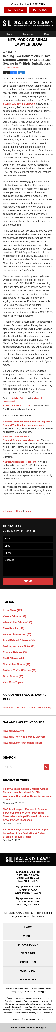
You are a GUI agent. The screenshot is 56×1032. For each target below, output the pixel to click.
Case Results (13, 628)
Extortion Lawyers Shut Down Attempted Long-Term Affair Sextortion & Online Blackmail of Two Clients (26, 833)
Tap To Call (15, 10)
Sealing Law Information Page (19, 103)
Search (46, 767)
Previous (8, 511)
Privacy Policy (28, 944)
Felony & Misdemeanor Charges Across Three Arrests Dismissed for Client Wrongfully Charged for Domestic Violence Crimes (27, 794)
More (46, 34)
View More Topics (13, 682)
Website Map (28, 971)
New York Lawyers (13, 730)
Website (28, 936)
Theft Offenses (14, 658)
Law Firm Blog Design (27, 1027)
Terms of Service (33, 992)
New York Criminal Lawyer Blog (28, 23)
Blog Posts (28, 979)
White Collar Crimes (17, 622)
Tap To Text (40, 10)
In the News (13, 610)
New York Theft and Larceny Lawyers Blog (27, 707)
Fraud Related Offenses (19, 640)
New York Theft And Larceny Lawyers (24, 736)
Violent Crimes (14, 616)
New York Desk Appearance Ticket (22, 742)
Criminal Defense (19, 398)
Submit (28, 581)
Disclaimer (28, 953)
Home (9, 34)
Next (27, 511)
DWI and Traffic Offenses (19, 670)
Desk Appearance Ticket (19, 646)
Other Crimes (13, 676)
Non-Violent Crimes (16, 664)
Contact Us (28, 34)
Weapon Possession (17, 634)
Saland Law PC (36, 1019)
